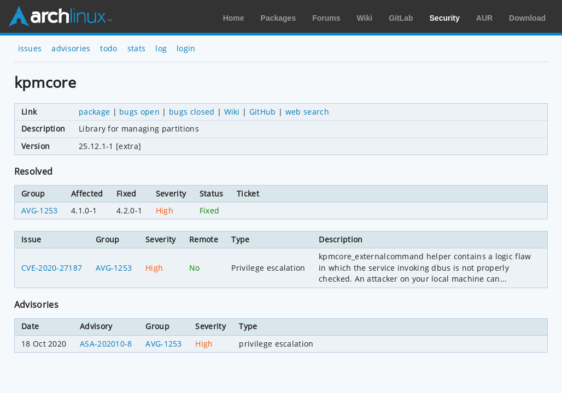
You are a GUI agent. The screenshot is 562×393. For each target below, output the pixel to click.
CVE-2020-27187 (51, 268)
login (186, 48)
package (94, 111)
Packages (278, 18)
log (161, 48)
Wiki (365, 18)
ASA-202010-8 (106, 343)
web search (307, 111)
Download (527, 18)
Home (233, 18)
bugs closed (192, 111)
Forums (326, 18)
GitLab (401, 18)
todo (108, 48)
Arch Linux (60, 16)
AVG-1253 (39, 210)
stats (136, 48)
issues (30, 48)
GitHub (262, 111)
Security (445, 18)
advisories (70, 48)
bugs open (139, 111)
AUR (484, 18)
